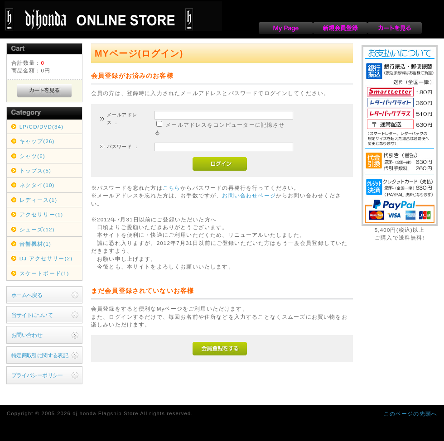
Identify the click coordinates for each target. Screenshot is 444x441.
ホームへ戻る (27, 295)
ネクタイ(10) (37, 185)
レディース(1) (38, 200)
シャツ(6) (32, 156)
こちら (171, 188)
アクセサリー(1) (41, 214)
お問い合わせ (27, 335)
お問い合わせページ (248, 195)
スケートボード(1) (44, 273)
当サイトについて (32, 315)
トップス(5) (35, 170)
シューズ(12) (37, 229)
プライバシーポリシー (37, 375)
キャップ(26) (37, 141)
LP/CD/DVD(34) (41, 126)
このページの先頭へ (410, 414)
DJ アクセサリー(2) (45, 258)
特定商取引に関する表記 (39, 355)
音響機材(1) (35, 244)
